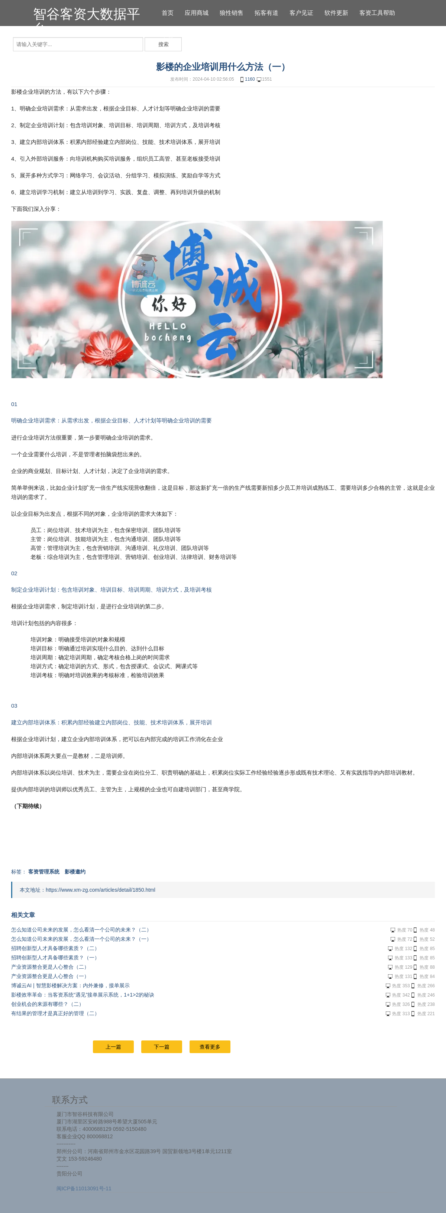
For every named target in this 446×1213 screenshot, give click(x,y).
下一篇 (161, 1047)
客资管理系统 (43, 872)
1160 (247, 80)
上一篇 (113, 1047)
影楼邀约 (75, 872)
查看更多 (210, 1047)
